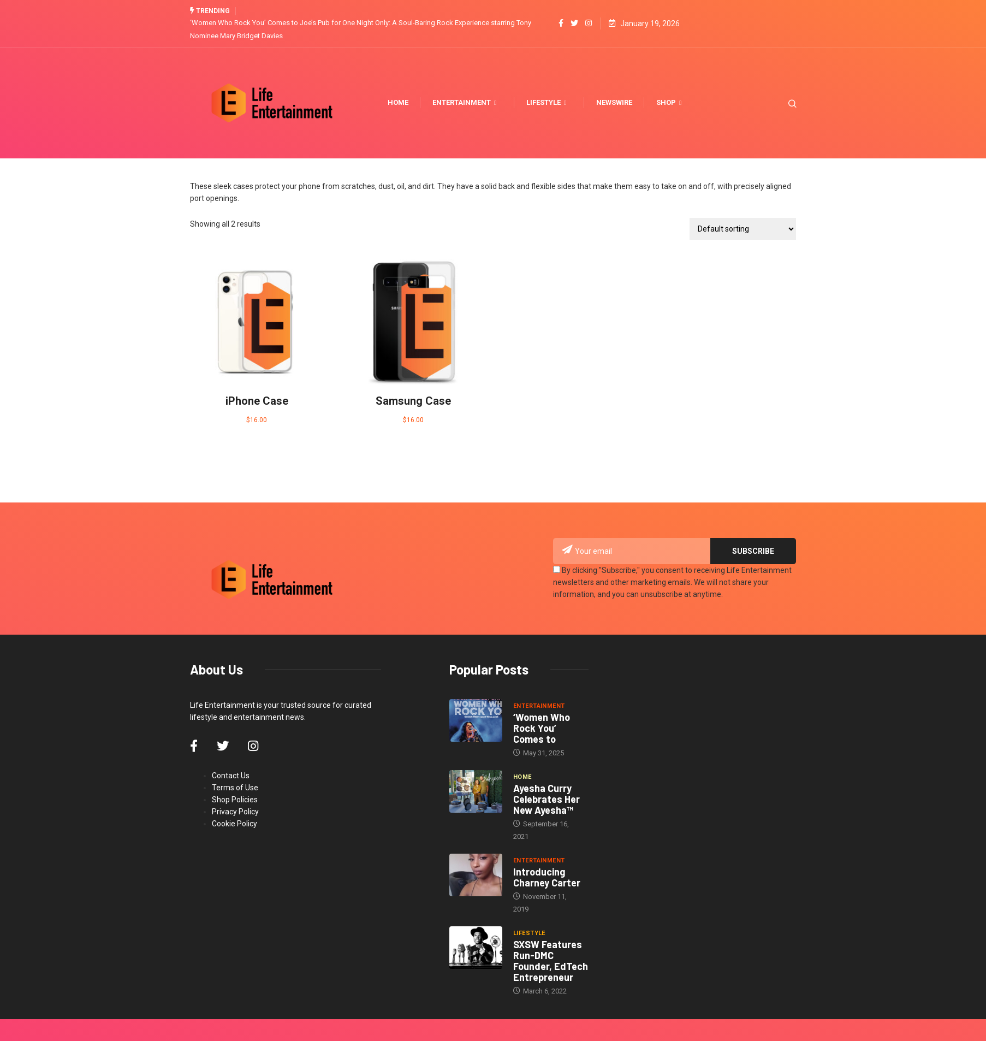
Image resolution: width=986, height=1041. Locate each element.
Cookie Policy (234, 823)
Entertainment (465, 102)
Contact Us (231, 775)
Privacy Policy (235, 811)
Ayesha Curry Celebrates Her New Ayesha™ (546, 799)
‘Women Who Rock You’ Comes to (541, 728)
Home (398, 102)
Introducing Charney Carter (546, 877)
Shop (670, 102)
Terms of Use (235, 787)
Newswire (614, 102)
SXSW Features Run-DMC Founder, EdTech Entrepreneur (550, 960)
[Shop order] (743, 229)
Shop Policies (235, 799)
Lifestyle (547, 102)
